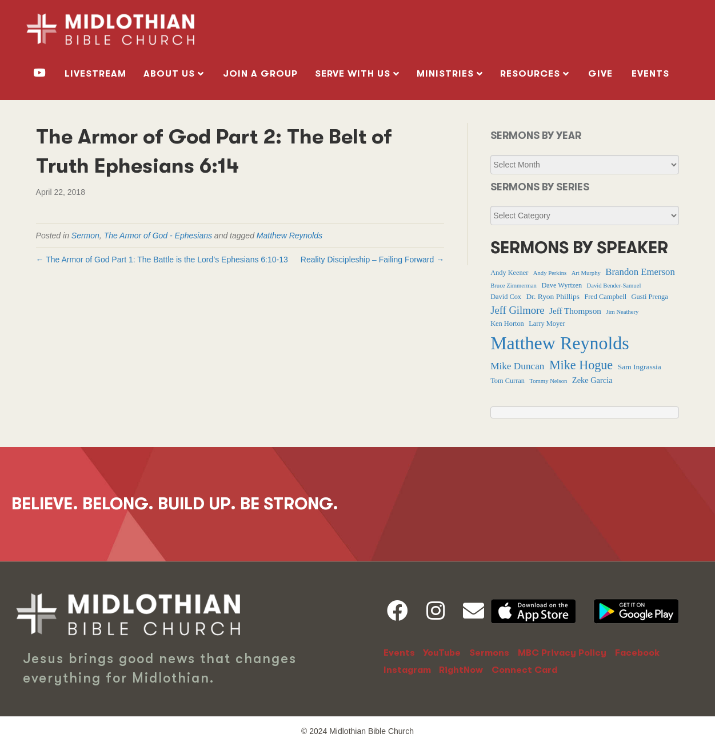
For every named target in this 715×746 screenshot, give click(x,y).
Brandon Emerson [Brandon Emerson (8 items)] (640, 271)
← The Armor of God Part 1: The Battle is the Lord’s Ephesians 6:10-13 (162, 259)
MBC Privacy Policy (562, 653)
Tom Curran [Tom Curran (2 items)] (507, 381)
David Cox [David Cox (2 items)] (505, 297)
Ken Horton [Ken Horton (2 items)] (507, 324)
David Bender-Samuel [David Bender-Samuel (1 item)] (614, 285)
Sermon (85, 235)
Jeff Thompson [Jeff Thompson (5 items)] (575, 311)
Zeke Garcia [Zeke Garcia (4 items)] (592, 380)
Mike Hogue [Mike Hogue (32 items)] (581, 365)
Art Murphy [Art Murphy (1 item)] (586, 273)
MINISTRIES (445, 74)
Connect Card (524, 670)
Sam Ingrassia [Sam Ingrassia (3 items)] (639, 366)
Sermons (489, 653)
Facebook (637, 653)
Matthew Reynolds (289, 235)
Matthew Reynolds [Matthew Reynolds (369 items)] (559, 343)
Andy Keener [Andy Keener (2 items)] (509, 273)
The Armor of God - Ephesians (158, 235)
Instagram (407, 670)
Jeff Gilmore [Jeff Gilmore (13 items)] (517, 310)
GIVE (600, 74)
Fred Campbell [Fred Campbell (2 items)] (605, 297)
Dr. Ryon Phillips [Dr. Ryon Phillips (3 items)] (552, 296)
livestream (95, 74)
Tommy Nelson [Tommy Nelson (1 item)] (548, 381)
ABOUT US (169, 74)
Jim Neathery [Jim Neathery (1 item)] (622, 312)
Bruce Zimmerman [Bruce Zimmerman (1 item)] (513, 285)
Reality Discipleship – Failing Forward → (372, 259)
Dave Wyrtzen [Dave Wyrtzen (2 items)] (561, 285)
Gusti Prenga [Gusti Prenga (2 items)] (650, 297)
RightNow (461, 670)
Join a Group (260, 74)
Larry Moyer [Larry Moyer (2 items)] (547, 324)
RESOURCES (530, 74)
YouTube (442, 653)
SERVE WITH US (352, 74)
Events (650, 74)
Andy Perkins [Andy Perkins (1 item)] (549, 273)
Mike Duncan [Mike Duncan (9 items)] (517, 366)
